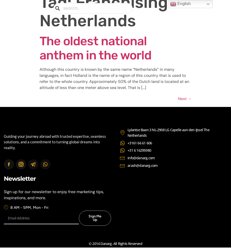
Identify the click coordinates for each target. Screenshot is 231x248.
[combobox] (93, 8)
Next (185, 98)
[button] (211, 8)
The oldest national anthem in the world (96, 48)
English (180, 4)
